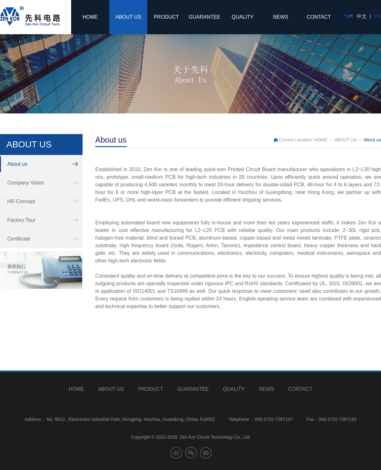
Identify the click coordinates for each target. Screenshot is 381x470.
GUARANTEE (204, 17)
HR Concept (21, 201)
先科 (30, 16)
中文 (362, 16)
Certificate (18, 238)
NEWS (280, 17)
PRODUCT (166, 17)
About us (17, 164)
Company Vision (25, 182)
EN (377, 16)
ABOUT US (128, 17)
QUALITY (242, 17)
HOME (90, 17)
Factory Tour (21, 220)
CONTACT (319, 17)
